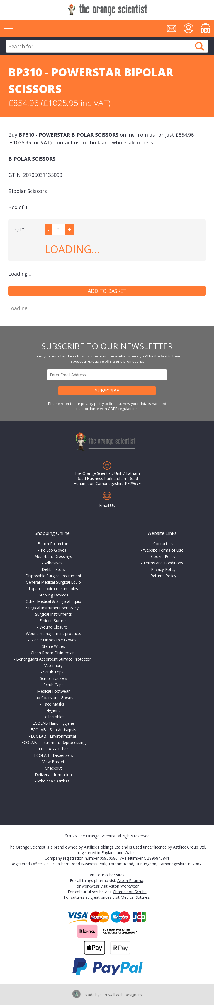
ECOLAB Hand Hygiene (53, 723)
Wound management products (53, 633)
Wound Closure (53, 627)
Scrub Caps (53, 684)
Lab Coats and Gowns (53, 697)
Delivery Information (53, 774)
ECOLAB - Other (53, 749)
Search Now (199, 46)
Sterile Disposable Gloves (53, 639)
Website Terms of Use (163, 550)
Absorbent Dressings (53, 556)
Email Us (107, 505)
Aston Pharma (130, 880)
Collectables (53, 716)
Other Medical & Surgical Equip (53, 601)
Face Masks (53, 704)
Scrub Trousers (53, 678)
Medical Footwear (53, 691)
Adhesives (53, 563)
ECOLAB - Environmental (53, 736)
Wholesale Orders (53, 781)
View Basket (53, 761)
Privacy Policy (163, 569)
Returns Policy (163, 575)
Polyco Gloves (53, 550)
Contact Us (163, 543)
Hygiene (53, 710)
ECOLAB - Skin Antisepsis (53, 729)
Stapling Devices (53, 595)
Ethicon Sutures (53, 620)
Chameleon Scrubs (130, 891)
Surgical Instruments (53, 614)
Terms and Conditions (163, 563)
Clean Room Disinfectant (53, 652)
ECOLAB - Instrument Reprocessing (53, 742)
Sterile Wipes (53, 646)
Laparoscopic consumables (53, 588)
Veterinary (53, 665)
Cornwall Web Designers (121, 994)
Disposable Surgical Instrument (53, 575)
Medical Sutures (135, 897)
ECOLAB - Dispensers (53, 755)
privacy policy (92, 403)
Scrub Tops (53, 672)
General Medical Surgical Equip (53, 582)
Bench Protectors (53, 543)
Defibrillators (53, 569)
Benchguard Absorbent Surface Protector (53, 659)
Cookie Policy (163, 556)
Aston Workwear (124, 886)
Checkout (53, 768)
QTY (19, 229)
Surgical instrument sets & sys (53, 607)
